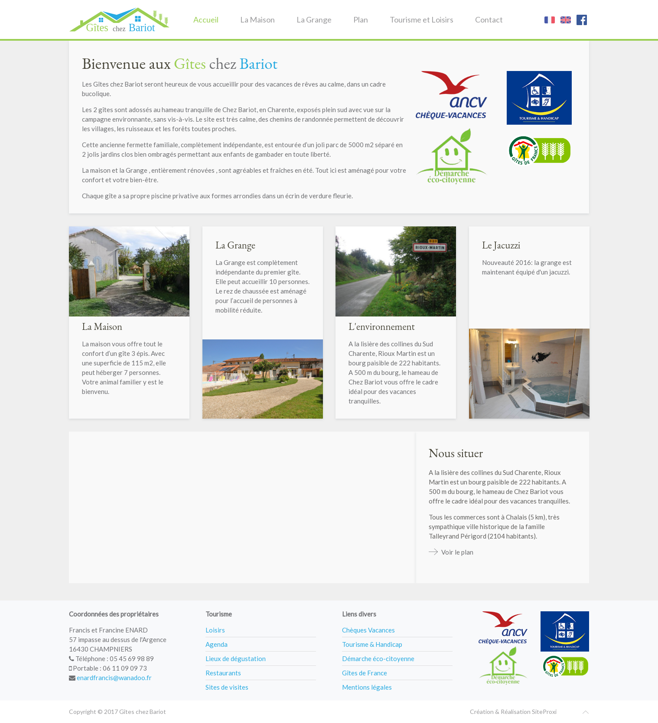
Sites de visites (226, 687)
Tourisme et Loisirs (421, 19)
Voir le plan (457, 552)
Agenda (216, 644)
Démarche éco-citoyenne (378, 658)
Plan (360, 19)
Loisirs (215, 630)
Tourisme (218, 614)
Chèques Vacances (368, 630)
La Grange (314, 19)
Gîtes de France (364, 673)
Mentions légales (367, 687)
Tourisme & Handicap (372, 644)
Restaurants (223, 673)
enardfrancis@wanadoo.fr (114, 677)
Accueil (205, 19)
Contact (489, 19)
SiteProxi (544, 711)
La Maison (257, 19)
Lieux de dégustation (235, 658)
